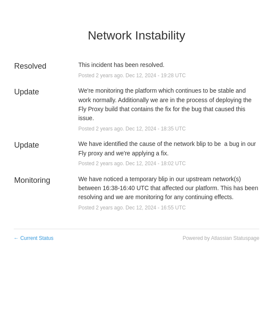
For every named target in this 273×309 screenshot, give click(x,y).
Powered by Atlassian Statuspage (220, 238)
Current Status (34, 238)
